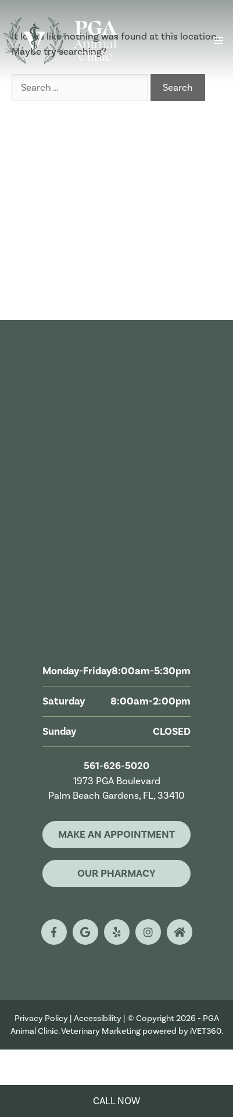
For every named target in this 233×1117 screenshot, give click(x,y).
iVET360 (205, 1031)
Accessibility (97, 1018)
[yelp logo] (117, 932)
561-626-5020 (116, 766)
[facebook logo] (54, 932)
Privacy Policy (41, 1018)
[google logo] (85, 932)
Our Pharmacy (116, 873)
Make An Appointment (116, 834)
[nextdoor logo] (179, 932)
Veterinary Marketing (101, 1031)
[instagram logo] (148, 932)
